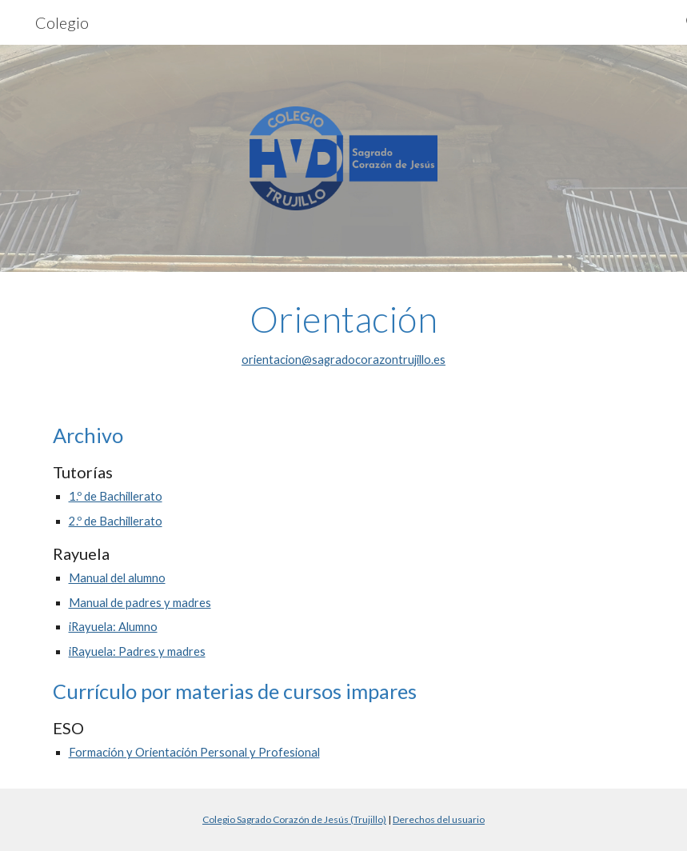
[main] (344, 334)
